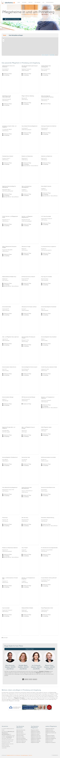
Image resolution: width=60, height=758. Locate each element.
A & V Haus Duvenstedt (46, 216)
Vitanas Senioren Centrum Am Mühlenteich (8, 66)
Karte (4, 35)
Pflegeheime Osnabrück (50, 742)
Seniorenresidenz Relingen (7, 397)
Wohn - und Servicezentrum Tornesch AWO (10, 578)
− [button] (3, 41)
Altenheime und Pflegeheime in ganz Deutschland (8, 733)
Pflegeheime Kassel (35, 742)
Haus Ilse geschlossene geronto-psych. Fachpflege (30, 66)
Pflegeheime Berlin (35, 730)
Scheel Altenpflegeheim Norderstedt (48, 306)
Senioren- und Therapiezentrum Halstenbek (47, 398)
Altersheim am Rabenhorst (46, 156)
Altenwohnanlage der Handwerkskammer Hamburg (47, 96)
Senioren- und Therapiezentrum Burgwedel (28, 578)
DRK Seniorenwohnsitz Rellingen (28, 397)
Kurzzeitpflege (6, 75)
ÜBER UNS (30, 2)
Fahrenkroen (5, 517)
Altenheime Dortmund (20, 734)
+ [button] (3, 39)
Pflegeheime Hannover (35, 735)
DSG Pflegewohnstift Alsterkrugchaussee (6, 96)
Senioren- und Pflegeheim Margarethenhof (27, 217)
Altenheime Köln (19, 731)
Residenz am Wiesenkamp (27, 156)
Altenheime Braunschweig (21, 739)
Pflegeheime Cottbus (35, 739)
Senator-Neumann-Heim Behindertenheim (27, 488)
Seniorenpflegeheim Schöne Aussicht (29, 367)
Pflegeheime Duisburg (50, 737)
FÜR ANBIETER (37, 2)
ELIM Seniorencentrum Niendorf (28, 276)
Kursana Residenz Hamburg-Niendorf (49, 577)
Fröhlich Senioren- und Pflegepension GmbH (10, 217)
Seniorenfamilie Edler (6, 306)
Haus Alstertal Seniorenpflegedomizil (9, 487)
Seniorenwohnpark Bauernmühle (48, 487)
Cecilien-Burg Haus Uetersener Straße (49, 367)
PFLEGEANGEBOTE (50, 2)
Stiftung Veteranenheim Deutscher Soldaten (9, 247)
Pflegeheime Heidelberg (36, 738)
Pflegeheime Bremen (50, 728)
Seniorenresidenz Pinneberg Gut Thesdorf (28, 337)
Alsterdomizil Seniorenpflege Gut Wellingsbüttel (9, 187)
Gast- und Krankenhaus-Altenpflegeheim (27, 187)
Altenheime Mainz (20, 735)
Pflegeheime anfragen (30, 649)
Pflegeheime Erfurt (49, 730)
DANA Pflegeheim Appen (46, 427)
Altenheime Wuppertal (20, 738)
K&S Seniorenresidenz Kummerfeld (48, 457)
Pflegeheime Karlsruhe (50, 731)
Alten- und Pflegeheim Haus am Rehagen (28, 428)
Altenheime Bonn (20, 732)
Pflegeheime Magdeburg (51, 738)
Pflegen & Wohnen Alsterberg (28, 96)
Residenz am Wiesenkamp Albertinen (10, 547)
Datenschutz (18, 755)
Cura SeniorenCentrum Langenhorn (48, 246)
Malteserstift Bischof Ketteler (27, 608)
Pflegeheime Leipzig (35, 734)
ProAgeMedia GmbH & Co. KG (11, 755)
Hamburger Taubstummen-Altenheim (48, 126)
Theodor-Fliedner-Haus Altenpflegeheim (46, 66)
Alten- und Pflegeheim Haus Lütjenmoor (10, 336)
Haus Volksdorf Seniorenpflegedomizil (29, 126)
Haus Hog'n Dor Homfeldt (46, 276)
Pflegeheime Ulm (49, 741)
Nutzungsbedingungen (24, 755)
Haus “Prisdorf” (25, 547)
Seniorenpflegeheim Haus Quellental (48, 336)
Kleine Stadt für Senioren (46, 186)
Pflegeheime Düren (50, 739)
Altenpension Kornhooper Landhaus (29, 306)
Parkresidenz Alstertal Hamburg (47, 517)
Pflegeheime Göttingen (35, 741)
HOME (19, 2)
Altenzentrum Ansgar (26, 246)
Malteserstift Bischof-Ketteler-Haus (9, 276)
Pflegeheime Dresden (35, 731)
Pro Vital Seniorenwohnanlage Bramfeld (49, 547)
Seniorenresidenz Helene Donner (9, 367)
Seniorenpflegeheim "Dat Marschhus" (10, 457)
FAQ (43, 2)
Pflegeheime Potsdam (50, 735)
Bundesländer (9, 737)
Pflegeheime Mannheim (36, 737)
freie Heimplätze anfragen (16, 35)
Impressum (30, 755)
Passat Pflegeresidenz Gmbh (47, 608)
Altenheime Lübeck (20, 737)
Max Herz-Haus (25, 517)
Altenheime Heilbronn (20, 742)
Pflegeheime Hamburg (35, 732)
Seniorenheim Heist (26, 457)
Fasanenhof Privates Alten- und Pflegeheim (8, 428)
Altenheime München (20, 730)
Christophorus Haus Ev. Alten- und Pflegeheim (9, 127)
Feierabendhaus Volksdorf (7, 156)
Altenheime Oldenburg (21, 741)
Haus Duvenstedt (5, 608)
